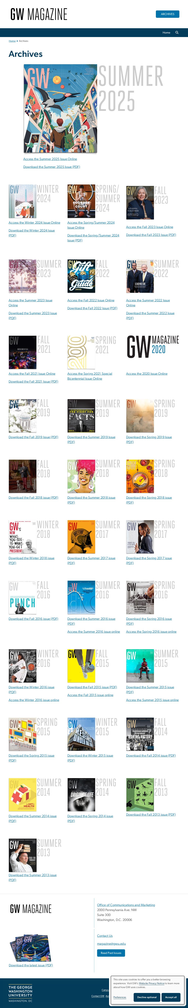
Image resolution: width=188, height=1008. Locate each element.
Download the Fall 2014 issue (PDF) (151, 755)
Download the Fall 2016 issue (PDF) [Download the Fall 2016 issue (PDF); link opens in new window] (33, 619)
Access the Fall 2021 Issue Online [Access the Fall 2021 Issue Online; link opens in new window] (32, 373)
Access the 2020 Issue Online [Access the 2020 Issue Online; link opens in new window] (146, 373)
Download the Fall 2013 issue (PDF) (151, 814)
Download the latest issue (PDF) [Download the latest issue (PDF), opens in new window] (31, 965)
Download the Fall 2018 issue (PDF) (33, 497)
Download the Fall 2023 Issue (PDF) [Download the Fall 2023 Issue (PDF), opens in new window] (151, 235)
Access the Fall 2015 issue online (90, 695)
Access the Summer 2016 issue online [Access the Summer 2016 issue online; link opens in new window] (93, 631)
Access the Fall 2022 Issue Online (90, 300)
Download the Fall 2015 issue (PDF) (92, 687)
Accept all (171, 997)
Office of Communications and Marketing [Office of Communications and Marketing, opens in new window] (126, 905)
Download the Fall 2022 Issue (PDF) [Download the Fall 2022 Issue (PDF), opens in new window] (92, 308)
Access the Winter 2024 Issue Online (34, 222)
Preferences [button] (119, 997)
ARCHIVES (167, 14)
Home (166, 32)
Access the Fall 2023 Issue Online (149, 227)
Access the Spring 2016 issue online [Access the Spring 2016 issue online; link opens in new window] (151, 631)
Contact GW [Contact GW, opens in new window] (97, 996)
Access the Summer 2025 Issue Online (50, 159)
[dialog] (147, 990)
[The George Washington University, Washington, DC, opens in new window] (20, 993)
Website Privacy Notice (151, 983)
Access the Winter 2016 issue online (34, 700)
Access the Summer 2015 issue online (152, 700)
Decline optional (147, 997)
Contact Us (105, 936)
